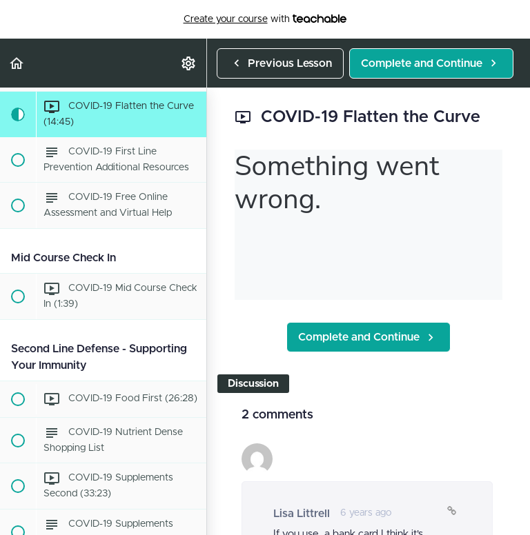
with (265, 19)
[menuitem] (189, 63)
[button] (17, 63)
